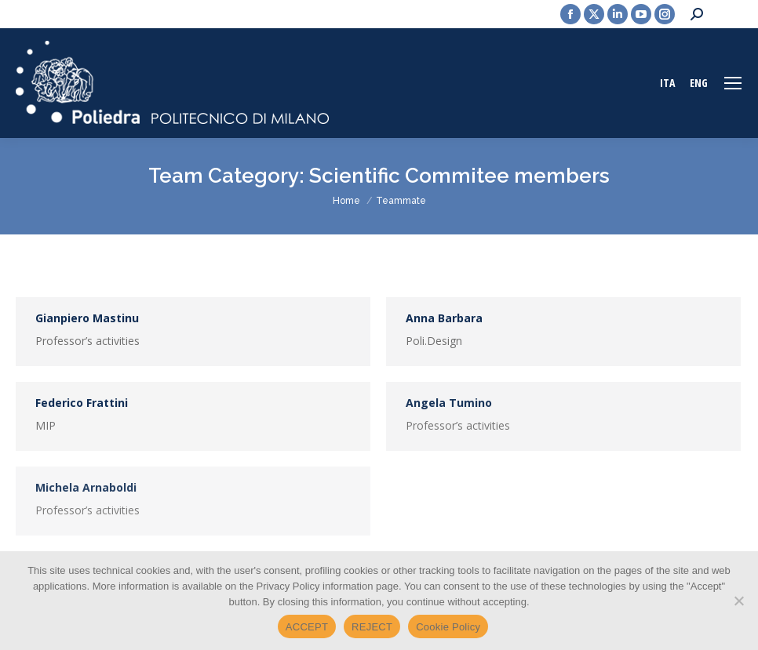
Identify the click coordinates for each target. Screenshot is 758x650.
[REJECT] (738, 600)
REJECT (372, 627)
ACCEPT (307, 627)
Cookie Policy (448, 627)
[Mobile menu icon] (732, 83)
